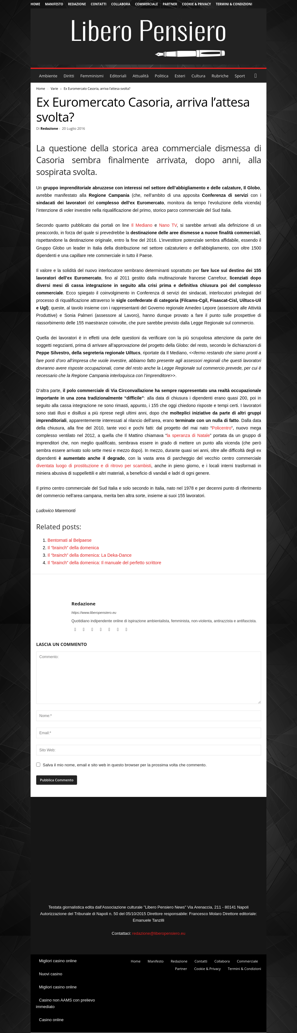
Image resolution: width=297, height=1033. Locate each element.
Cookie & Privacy (196, 4)
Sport (240, 76)
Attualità (140, 76)
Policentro (221, 427)
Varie (54, 88)
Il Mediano (142, 225)
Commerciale (146, 4)
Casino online (51, 1019)
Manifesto (54, 4)
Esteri (180, 76)
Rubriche (220, 76)
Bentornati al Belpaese (70, 540)
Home (35, 4)
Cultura (199, 76)
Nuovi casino (50, 974)
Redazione (77, 4)
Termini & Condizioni (234, 4)
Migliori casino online (58, 960)
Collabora (120, 4)
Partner (170, 4)
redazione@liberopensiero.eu (158, 933)
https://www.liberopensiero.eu (93, 612)
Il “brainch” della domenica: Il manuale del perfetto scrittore (104, 562)
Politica (161, 76)
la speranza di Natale (188, 435)
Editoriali (118, 76)
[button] (257, 76)
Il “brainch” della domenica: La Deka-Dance (90, 555)
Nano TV (168, 225)
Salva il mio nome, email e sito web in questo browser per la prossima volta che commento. (125, 765)
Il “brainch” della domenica (73, 547)
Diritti (69, 76)
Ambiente (48, 76)
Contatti (98, 4)
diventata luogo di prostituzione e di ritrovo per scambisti (93, 465)
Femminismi (92, 76)
